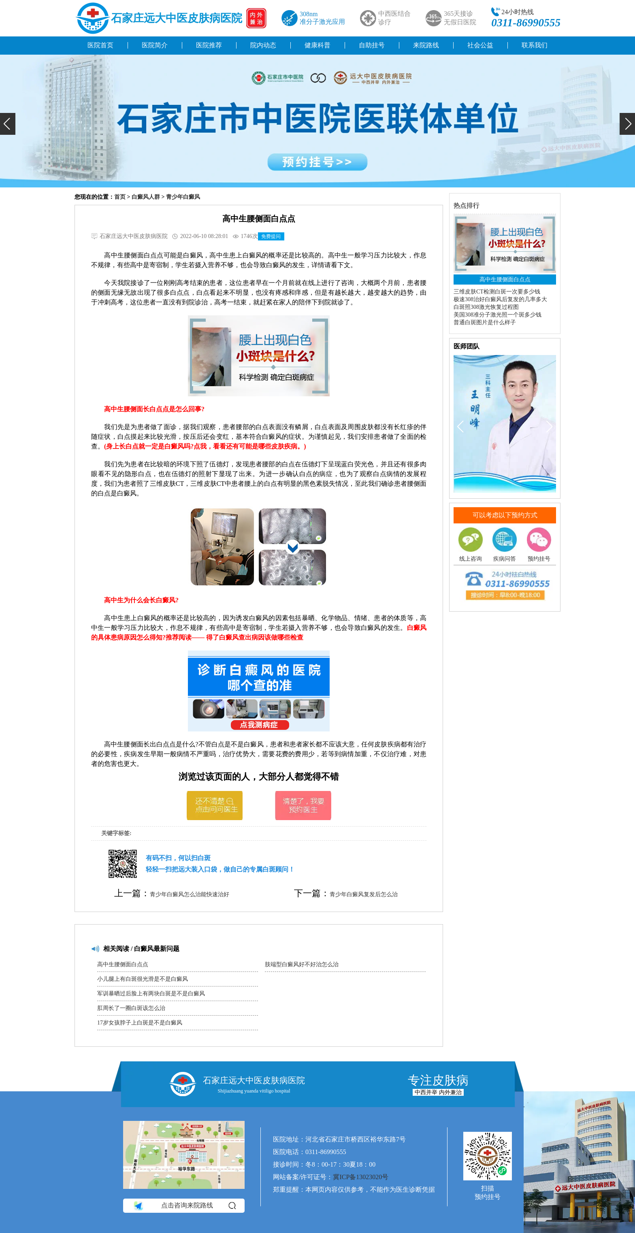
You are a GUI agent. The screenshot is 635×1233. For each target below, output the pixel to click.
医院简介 (155, 45)
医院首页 (100, 45)
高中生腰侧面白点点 (122, 964)
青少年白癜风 (183, 197)
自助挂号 (372, 45)
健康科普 (317, 45)
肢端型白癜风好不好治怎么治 (302, 964)
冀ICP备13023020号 (360, 1176)
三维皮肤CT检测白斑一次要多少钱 (497, 292)
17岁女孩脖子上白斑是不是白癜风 (139, 1023)
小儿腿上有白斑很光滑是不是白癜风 (142, 979)
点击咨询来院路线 (184, 1205)
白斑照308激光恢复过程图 (486, 307)
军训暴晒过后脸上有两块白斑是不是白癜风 (151, 994)
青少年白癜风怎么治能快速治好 (189, 894)
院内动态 (263, 45)
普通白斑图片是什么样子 (485, 322)
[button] (7, 124)
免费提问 (271, 236)
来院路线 (426, 45)
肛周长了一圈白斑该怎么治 (131, 1008)
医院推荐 (209, 45)
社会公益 (480, 45)
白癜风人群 (146, 197)
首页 (120, 197)
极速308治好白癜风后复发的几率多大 (500, 299)
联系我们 (535, 45)
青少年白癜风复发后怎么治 (364, 894)
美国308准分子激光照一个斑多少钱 (497, 315)
